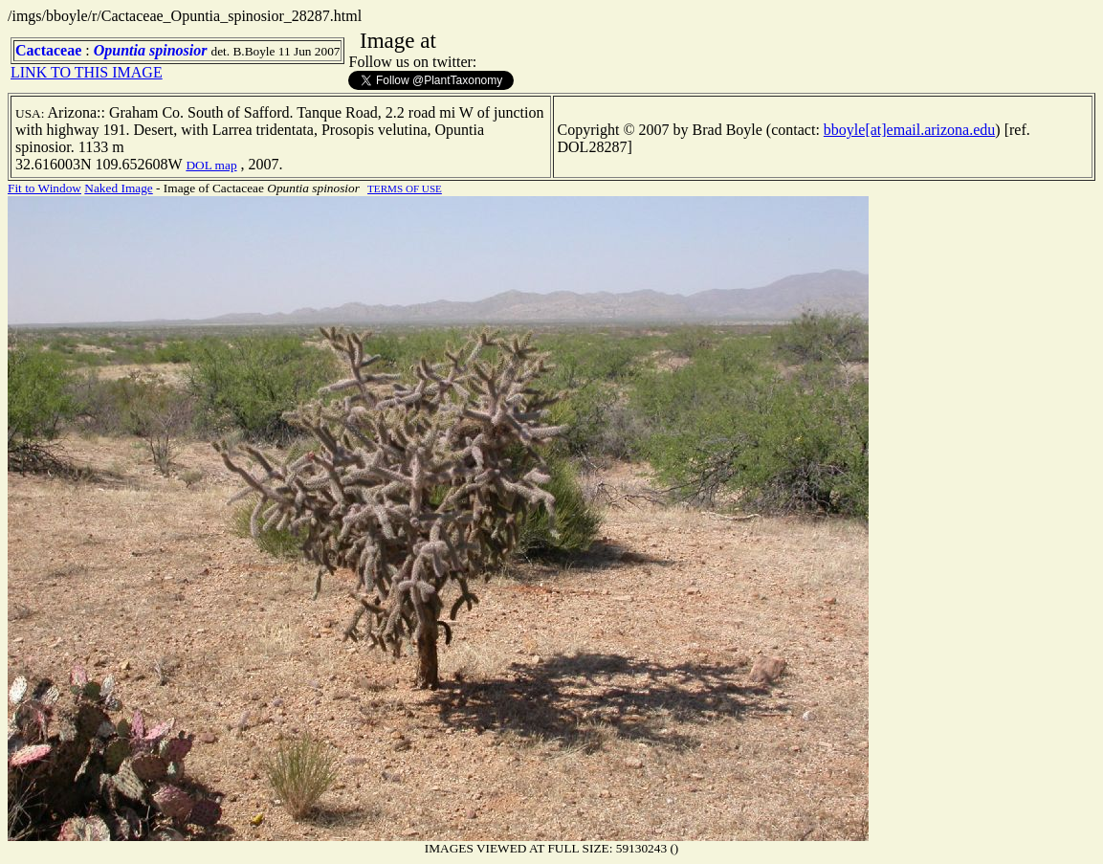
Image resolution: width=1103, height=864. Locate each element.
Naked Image (118, 188)
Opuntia (119, 50)
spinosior (178, 50)
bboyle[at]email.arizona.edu (909, 130)
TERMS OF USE (404, 188)
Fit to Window (44, 188)
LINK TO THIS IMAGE (87, 72)
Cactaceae (48, 50)
